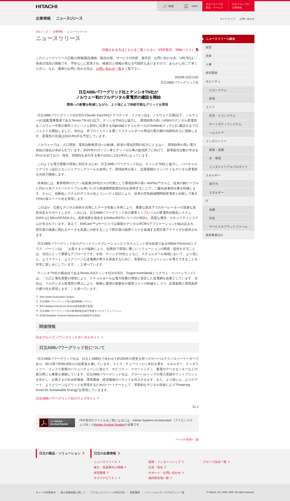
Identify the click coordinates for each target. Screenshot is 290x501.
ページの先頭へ (184, 439)
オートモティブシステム (225, 124)
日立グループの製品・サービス (214, 6)
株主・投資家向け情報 (108, 467)
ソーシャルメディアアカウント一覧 (164, 492)
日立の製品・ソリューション (59, 453)
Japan (191, 6)
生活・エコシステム (222, 115)
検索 (168, 6)
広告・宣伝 (155, 467)
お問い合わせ (246, 18)
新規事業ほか (214, 235)
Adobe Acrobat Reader (109, 424)
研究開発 (212, 72)
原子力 (213, 184)
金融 (212, 209)
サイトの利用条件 (46, 492)
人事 (209, 64)
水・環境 (215, 158)
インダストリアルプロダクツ (228, 167)
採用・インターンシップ (164, 462)
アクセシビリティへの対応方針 (107, 492)
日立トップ (42, 31)
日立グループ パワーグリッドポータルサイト (68, 337)
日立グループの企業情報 (240, 6)
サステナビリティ (105, 478)
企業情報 (58, 31)
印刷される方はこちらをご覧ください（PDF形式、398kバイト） (148, 50)
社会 (212, 218)
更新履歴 (135, 492)
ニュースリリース (58, 38)
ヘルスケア (216, 132)
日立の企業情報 (105, 453)
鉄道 (212, 98)
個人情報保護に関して (72, 492)
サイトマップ (227, 18)
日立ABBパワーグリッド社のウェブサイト (66, 398)
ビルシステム (218, 90)
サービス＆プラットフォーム (228, 226)
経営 (209, 47)
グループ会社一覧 (215, 462)
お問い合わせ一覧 (108, 68)
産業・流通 (216, 149)
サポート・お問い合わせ (164, 472)
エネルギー (216, 192)
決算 (209, 55)
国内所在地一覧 (158, 478)
